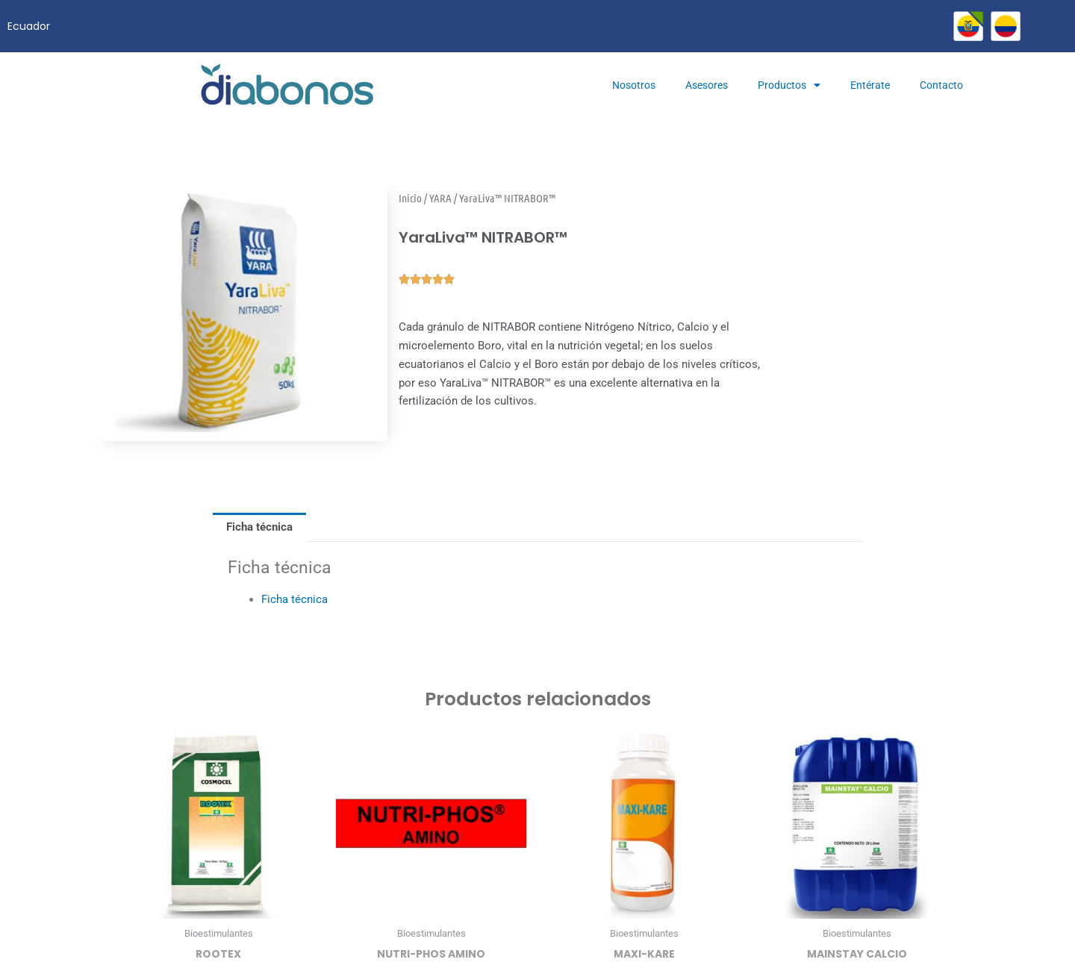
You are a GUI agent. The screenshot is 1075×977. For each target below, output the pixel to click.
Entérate (870, 85)
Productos (789, 85)
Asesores (706, 85)
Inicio (410, 198)
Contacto (941, 85)
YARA (440, 198)
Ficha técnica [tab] (259, 527)
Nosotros (633, 85)
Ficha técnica (294, 599)
